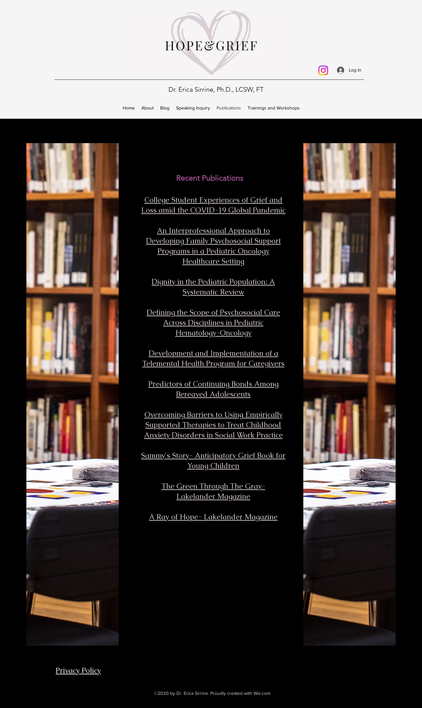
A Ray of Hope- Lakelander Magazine (213, 517)
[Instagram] (323, 70)
